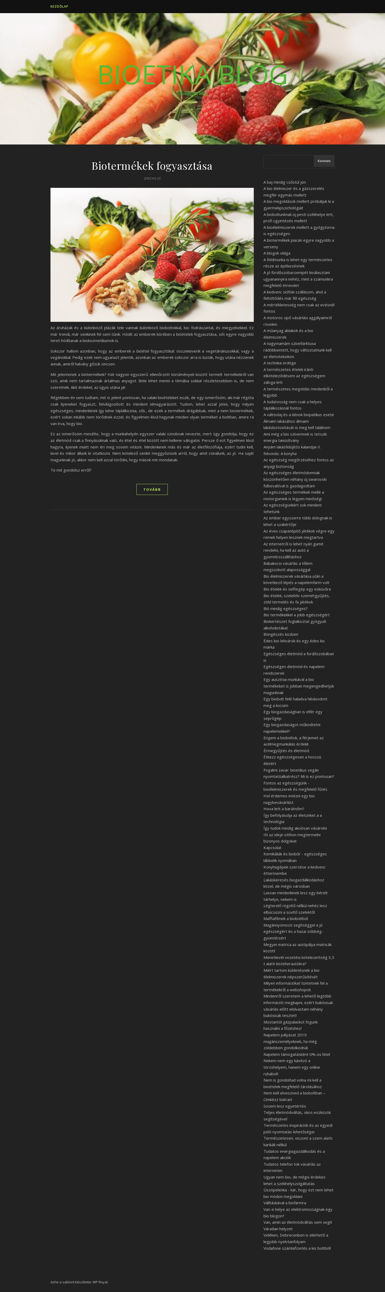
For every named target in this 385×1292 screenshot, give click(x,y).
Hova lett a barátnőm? (284, 808)
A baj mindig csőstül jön (285, 182)
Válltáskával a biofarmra (285, 1202)
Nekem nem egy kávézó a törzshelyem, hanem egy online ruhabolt (292, 1067)
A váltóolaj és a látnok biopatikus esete (299, 414)
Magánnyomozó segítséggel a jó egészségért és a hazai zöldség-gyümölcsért (293, 931)
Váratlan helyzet (278, 1228)
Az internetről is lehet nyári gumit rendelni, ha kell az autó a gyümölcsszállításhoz (293, 550)
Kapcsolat (272, 847)
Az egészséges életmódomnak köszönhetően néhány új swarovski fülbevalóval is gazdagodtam (295, 479)
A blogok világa (277, 253)
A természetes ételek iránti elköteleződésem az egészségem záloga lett (294, 376)
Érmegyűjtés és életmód (286, 750)
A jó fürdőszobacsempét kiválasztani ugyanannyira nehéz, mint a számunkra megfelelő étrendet (298, 279)
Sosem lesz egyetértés (285, 1106)
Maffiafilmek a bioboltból (286, 918)
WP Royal (100, 1282)
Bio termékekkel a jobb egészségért (297, 614)
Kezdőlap (59, 6)
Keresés (324, 161)
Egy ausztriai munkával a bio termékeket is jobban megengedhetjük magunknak (299, 686)
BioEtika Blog (192, 74)
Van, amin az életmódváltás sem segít (298, 1222)
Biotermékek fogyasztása (152, 165)
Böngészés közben (281, 634)
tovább (152, 489)
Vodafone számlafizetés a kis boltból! (297, 1248)
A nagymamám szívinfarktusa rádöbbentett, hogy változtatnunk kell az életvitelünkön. (298, 350)
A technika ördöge (280, 362)
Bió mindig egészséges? (286, 608)
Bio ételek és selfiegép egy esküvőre (297, 589)
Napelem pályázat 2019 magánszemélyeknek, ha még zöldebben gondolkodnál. (290, 1041)
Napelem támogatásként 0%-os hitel (297, 1054)
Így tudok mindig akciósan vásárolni (295, 828)
